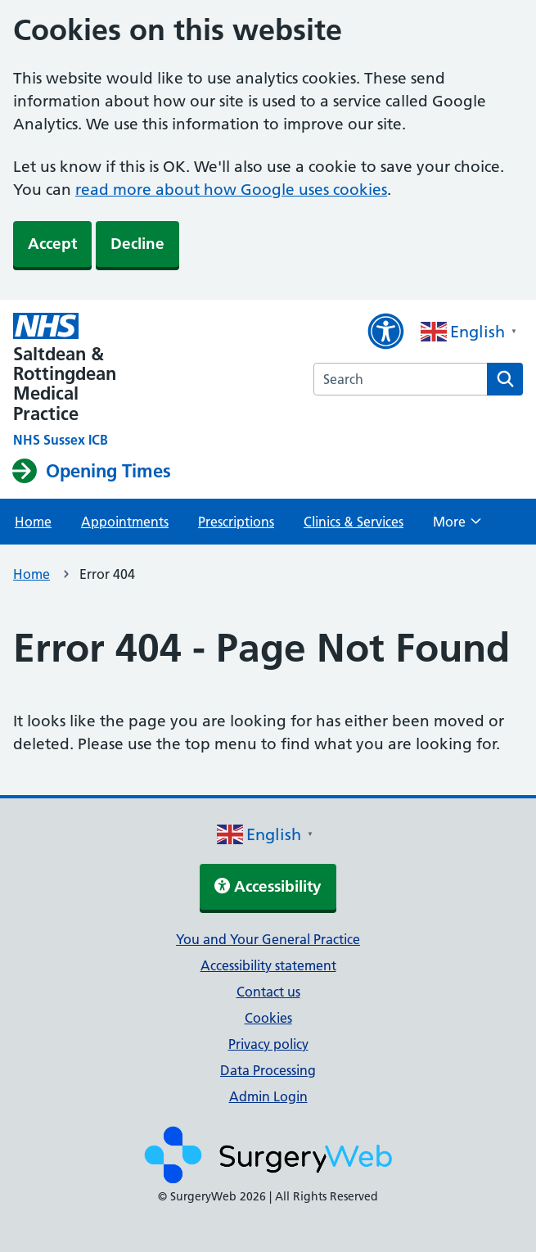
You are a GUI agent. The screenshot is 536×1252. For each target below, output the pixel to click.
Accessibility (268, 886)
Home (33, 521)
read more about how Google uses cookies (231, 189)
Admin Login (268, 1096)
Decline (137, 243)
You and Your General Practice (268, 939)
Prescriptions (236, 521)
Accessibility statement (268, 965)
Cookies (268, 1018)
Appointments (125, 521)
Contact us (268, 991)
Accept (52, 243)
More (457, 526)
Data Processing (268, 1070)
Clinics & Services (353, 521)
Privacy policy (268, 1044)
